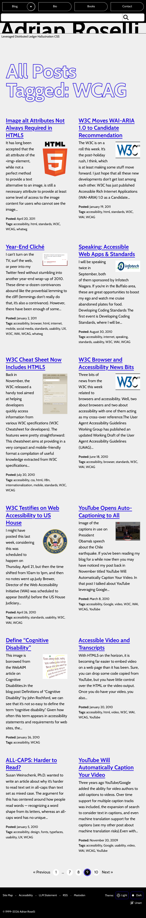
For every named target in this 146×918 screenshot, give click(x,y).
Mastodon (79, 895)
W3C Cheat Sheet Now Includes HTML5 (34, 363)
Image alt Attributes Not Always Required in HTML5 (35, 128)
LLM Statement (48, 895)
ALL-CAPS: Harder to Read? (31, 764)
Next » (107, 872)
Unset (138, 903)
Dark (139, 895)
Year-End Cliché (25, 246)
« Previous (41, 872)
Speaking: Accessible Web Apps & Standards (107, 250)
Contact (127, 6)
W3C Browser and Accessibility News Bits (106, 363)
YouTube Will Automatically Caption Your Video (106, 767)
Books (91, 6)
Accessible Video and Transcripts (104, 644)
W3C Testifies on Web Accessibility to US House (32, 515)
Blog (15, 6)
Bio (55, 6)
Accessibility (26, 895)
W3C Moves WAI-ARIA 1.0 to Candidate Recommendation (107, 128)
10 (96, 872)
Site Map (8, 895)
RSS (65, 895)
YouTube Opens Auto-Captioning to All (105, 511)
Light (124, 895)
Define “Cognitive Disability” (27, 644)
